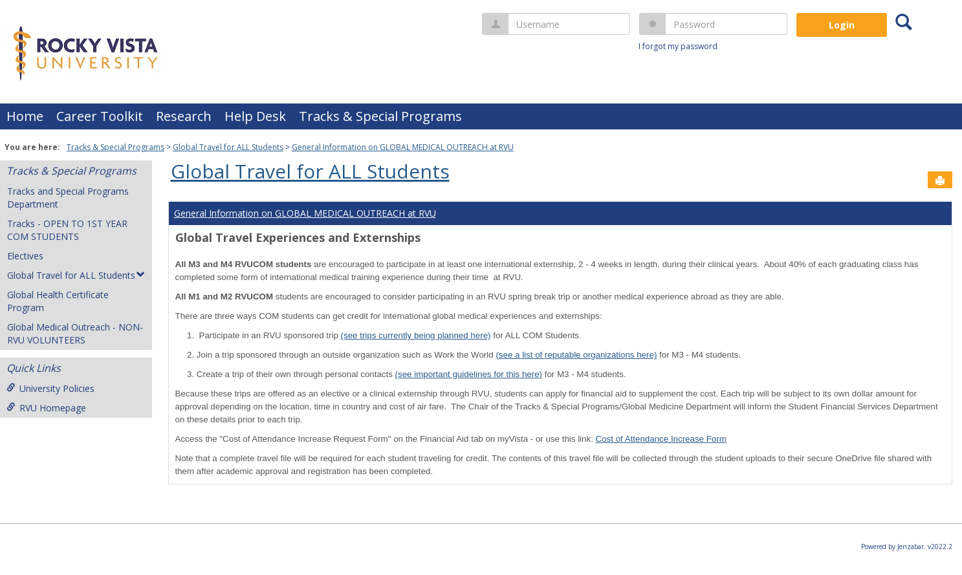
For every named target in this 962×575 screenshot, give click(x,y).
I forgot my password (678, 46)
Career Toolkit (99, 116)
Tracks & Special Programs (380, 116)
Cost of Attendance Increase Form (661, 439)
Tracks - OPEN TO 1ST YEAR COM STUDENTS (67, 230)
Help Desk (255, 116)
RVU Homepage (46, 408)
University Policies (50, 388)
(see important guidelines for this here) (468, 374)
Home (24, 116)
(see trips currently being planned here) (416, 335)
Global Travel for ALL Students (228, 147)
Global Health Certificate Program (58, 301)
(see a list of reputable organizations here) (576, 355)
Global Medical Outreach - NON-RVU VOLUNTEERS (75, 333)
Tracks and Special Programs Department (68, 197)
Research (184, 116)
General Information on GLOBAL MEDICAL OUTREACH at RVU (403, 147)
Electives (25, 256)
